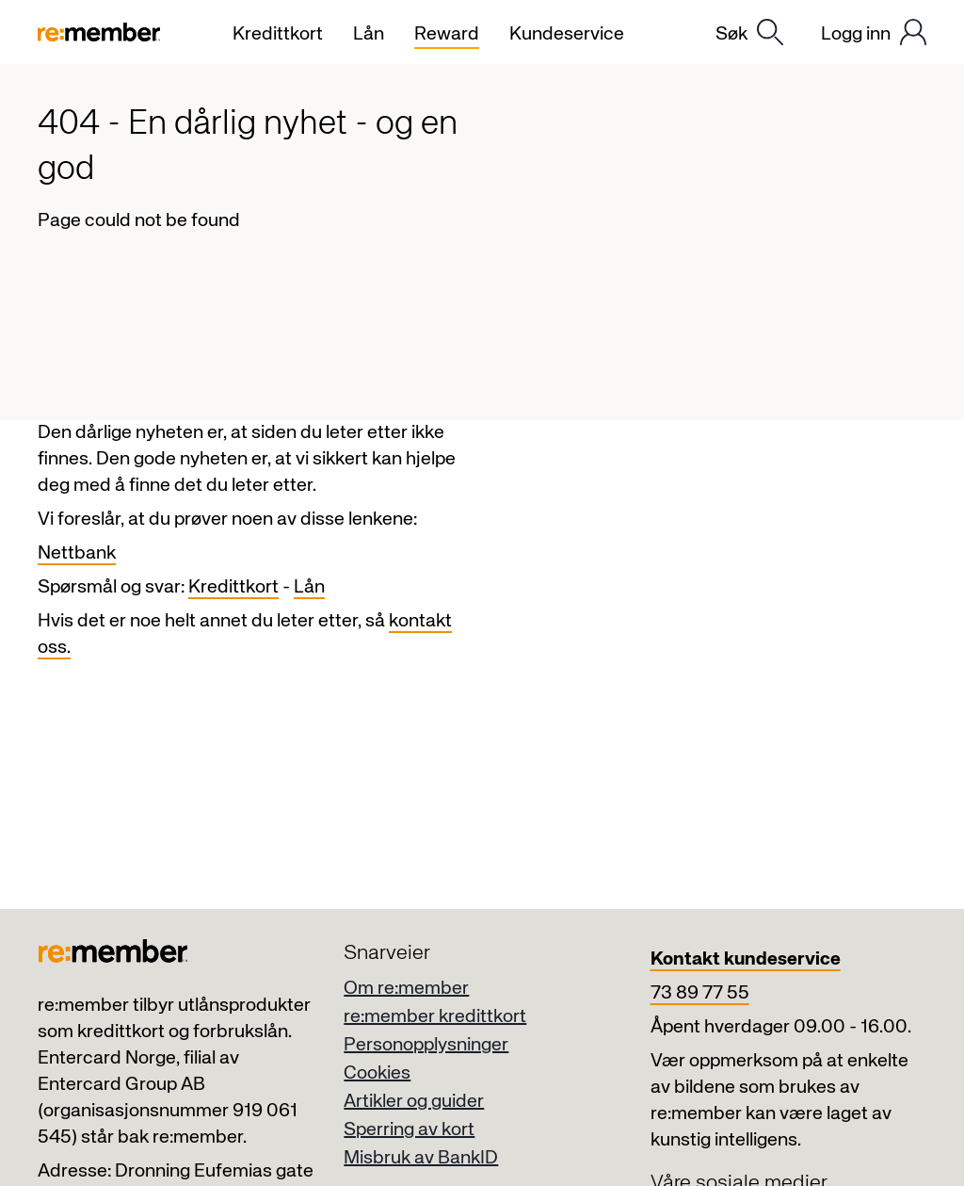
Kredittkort (233, 587)
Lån (309, 587)
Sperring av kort (409, 1130)
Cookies (377, 1073)
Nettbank (77, 553)
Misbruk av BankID (421, 1158)
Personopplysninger (426, 1045)
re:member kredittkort (435, 1017)
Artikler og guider (414, 1102)
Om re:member (406, 989)
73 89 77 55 (700, 993)
